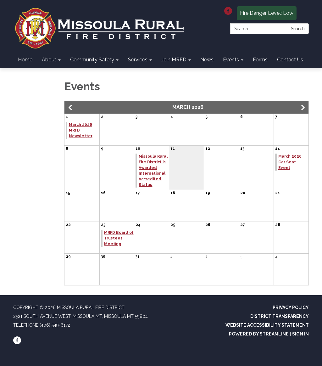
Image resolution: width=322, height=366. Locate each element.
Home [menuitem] (25, 60)
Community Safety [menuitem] (92, 60)
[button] (70, 107)
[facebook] (228, 13)
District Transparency (279, 316)
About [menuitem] (49, 60)
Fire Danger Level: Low (266, 13)
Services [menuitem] (137, 60)
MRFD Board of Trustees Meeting (119, 238)
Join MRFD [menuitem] (173, 60)
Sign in (300, 333)
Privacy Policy (291, 307)
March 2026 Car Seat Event (290, 162)
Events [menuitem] (231, 60)
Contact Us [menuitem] (290, 60)
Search (298, 28)
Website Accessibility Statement (267, 325)
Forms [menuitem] (260, 60)
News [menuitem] (207, 60)
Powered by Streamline (259, 333)
